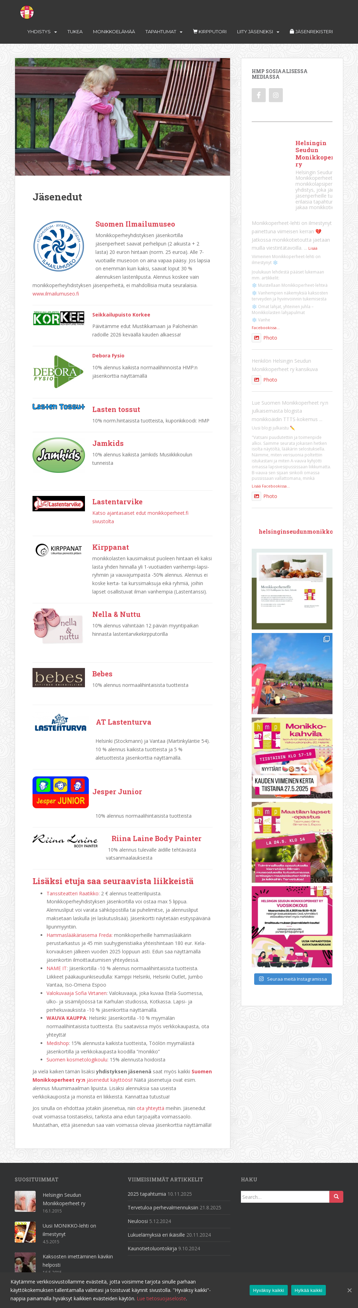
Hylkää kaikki (308, 1290)
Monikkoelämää (114, 31)
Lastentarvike (117, 501)
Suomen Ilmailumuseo (135, 223)
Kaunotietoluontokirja (152, 1248)
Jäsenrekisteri (311, 31)
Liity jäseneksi (255, 31)
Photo (264, 337)
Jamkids (108, 443)
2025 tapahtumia (147, 1193)
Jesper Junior (117, 791)
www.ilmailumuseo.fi (56, 293)
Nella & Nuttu (116, 614)
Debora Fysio (108, 355)
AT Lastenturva (123, 721)
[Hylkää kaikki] (349, 1290)
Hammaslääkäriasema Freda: (79, 935)
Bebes (102, 673)
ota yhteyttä (150, 1108)
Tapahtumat (160, 31)
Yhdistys (39, 31)
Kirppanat (110, 547)
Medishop (57, 1043)
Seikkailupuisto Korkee (121, 314)
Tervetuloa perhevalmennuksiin (163, 1207)
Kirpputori (210, 31)
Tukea (75, 31)
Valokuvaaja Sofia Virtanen (76, 993)
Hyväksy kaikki (268, 1290)
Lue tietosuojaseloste (161, 1298)
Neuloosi (138, 1221)
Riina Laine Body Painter (156, 838)
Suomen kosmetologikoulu (76, 1059)
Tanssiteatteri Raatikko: (73, 893)
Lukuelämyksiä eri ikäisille (156, 1234)
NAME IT (56, 968)
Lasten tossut (116, 409)
